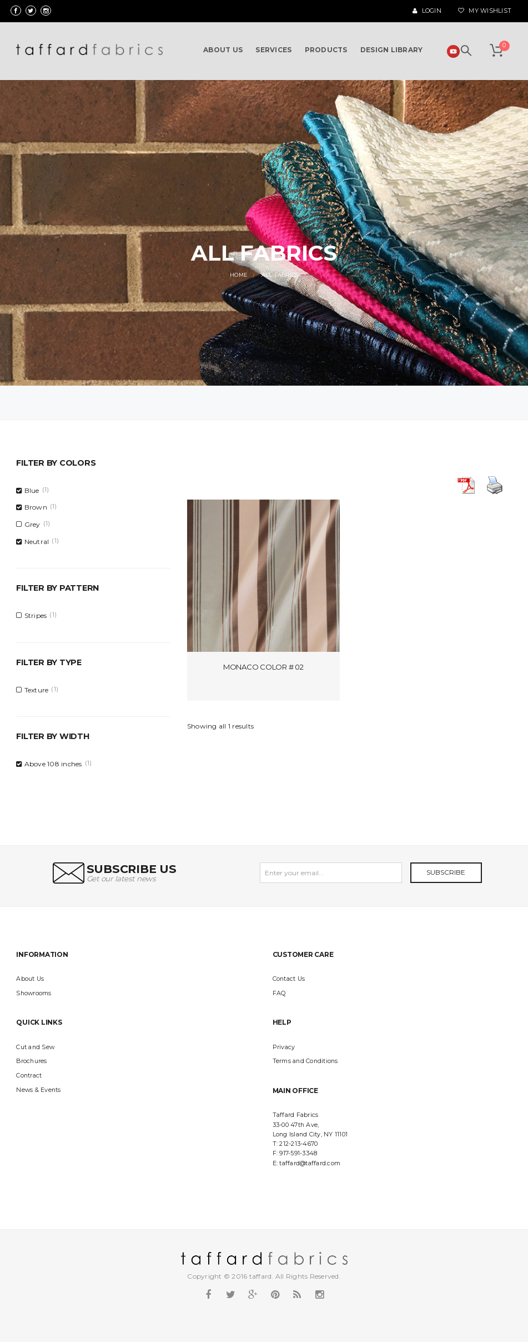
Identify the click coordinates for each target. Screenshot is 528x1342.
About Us (30, 978)
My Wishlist (484, 10)
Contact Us (289, 978)
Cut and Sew (35, 1047)
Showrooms (33, 993)
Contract (29, 1075)
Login (427, 10)
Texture (36, 690)
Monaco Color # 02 (263, 666)
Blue (31, 490)
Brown (35, 507)
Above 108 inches (53, 764)
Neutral (36, 541)
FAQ (279, 993)
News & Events (38, 1090)
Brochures (31, 1061)
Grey (32, 524)
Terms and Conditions (305, 1061)
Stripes (35, 615)
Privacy (284, 1047)
